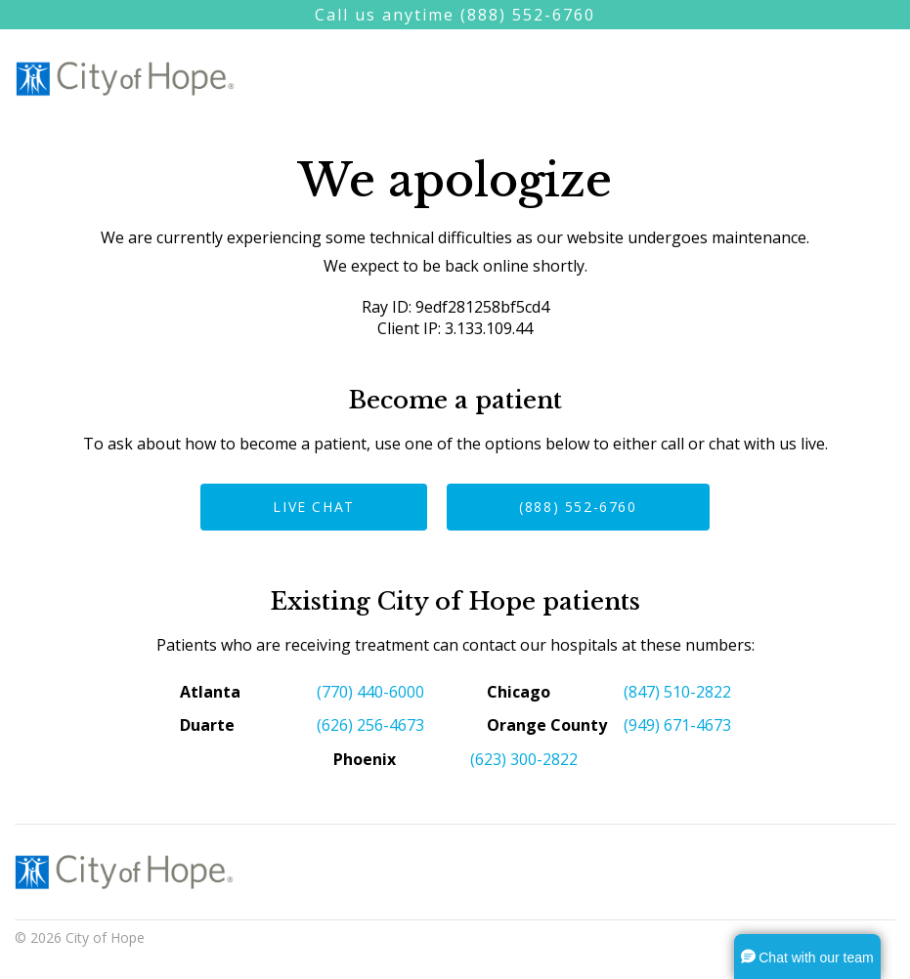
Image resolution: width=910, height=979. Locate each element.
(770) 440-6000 (370, 691)
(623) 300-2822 (524, 759)
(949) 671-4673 (677, 725)
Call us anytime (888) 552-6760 (455, 14)
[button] (807, 956)
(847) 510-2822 (677, 691)
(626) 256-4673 (370, 725)
